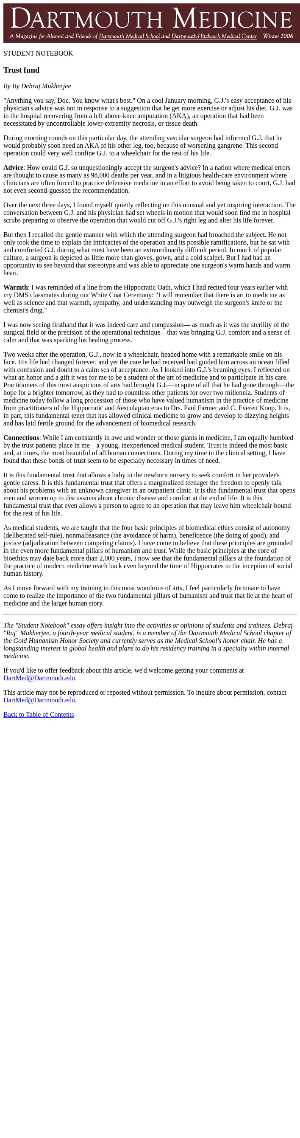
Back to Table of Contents (38, 714)
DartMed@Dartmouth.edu (39, 678)
